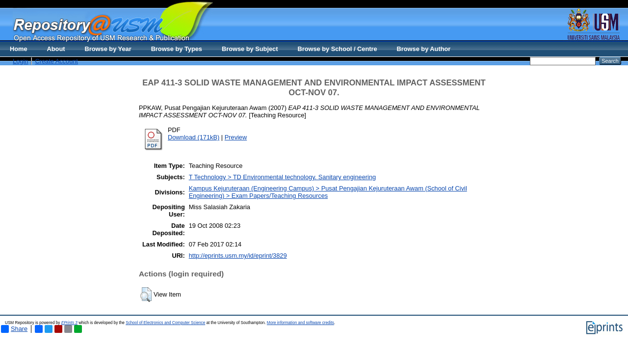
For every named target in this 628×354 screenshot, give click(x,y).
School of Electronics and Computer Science (165, 323)
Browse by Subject (250, 49)
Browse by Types (176, 49)
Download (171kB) (193, 137)
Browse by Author (424, 49)
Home (18, 49)
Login (20, 61)
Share (14, 329)
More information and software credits (300, 323)
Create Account (56, 61)
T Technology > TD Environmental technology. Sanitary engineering (282, 177)
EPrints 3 (69, 323)
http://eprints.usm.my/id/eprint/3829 (238, 255)
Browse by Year (108, 49)
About (56, 49)
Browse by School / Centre (337, 49)
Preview (236, 137)
